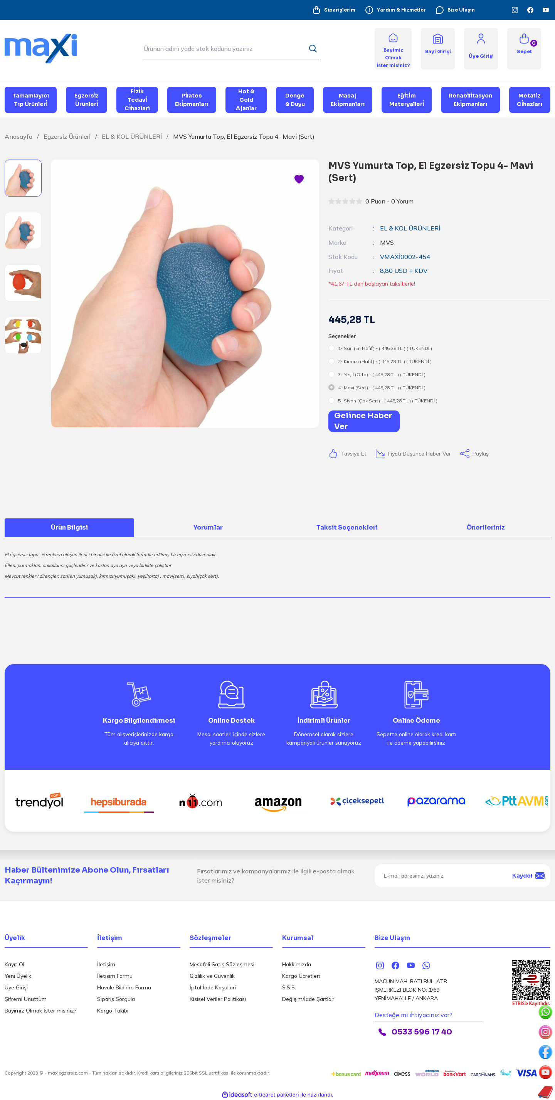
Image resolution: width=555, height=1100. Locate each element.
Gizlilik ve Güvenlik (212, 975)
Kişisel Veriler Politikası (218, 998)
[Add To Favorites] (299, 179)
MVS (387, 242)
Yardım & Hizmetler (395, 10)
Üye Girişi (16, 986)
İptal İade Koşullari (213, 986)
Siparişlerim (333, 10)
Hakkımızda (296, 963)
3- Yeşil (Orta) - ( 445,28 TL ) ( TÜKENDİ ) (382, 374)
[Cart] (524, 48)
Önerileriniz (485, 527)
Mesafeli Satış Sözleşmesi (222, 963)
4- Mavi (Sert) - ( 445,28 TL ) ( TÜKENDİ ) (382, 387)
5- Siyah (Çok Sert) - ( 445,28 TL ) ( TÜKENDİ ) (387, 400)
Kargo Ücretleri (301, 975)
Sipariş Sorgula (116, 998)
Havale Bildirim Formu (124, 986)
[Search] (231, 48)
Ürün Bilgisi (69, 527)
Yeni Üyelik (18, 975)
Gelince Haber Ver (363, 420)
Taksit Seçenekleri (347, 527)
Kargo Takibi (112, 1009)
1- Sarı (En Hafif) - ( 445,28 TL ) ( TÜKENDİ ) (385, 347)
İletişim (106, 963)
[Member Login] (481, 38)
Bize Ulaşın (455, 10)
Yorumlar (208, 527)
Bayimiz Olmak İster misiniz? (41, 1009)
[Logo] (46, 48)
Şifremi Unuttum (26, 998)
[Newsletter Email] (462, 874)
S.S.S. (289, 986)
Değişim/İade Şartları (308, 998)
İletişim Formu (115, 975)
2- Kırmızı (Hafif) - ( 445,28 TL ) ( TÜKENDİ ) (385, 360)
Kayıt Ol (14, 963)
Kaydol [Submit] (528, 875)
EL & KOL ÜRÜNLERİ (410, 228)
